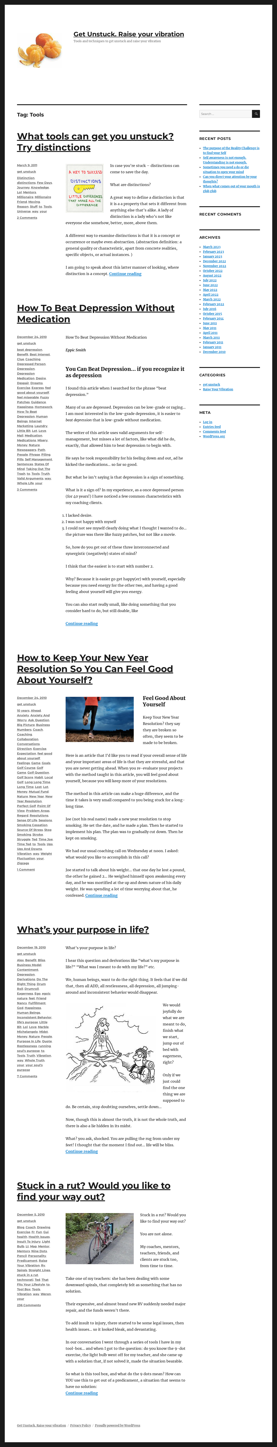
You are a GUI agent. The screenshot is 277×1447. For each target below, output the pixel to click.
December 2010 (214, 352)
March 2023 (211, 247)
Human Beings (28, 1012)
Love (42, 430)
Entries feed (212, 427)
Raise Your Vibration (218, 389)
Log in (207, 422)
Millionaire (25, 197)
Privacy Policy (80, 1425)
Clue (20, 359)
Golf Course (26, 767)
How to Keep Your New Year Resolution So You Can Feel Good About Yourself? (95, 668)
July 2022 (210, 280)
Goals (46, 763)
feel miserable (28, 397)
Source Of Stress (30, 829)
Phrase (34, 454)
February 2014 (213, 318)
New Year (36, 796)
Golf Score (25, 777)
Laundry (41, 426)
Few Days (44, 182)
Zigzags (23, 863)
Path (41, 450)
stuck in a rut (27, 1275)
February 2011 (213, 342)
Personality (37, 1256)
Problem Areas (37, 810)
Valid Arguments (30, 478)
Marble (43, 1027)
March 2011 (211, 338)
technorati (25, 1279)
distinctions (26, 182)
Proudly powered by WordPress (117, 1425)
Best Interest (40, 354)
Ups (50, 844)
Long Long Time (37, 782)
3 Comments (27, 489)
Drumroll (32, 988)
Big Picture (26, 725)
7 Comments (27, 1076)
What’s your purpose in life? (83, 929)
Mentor (43, 1246)
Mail (20, 435)
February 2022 (213, 304)
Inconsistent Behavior (34, 1017)
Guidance (38, 402)
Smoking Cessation (32, 825)
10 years (23, 710)
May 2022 (210, 290)
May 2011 (209, 328)
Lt (27, 1246)
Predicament (27, 1260)
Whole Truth (35, 1060)
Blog (20, 1227)
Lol (19, 192)
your (43, 211)
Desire (41, 378)
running (44, 1046)
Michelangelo (27, 1031)
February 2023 (213, 252)
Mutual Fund (39, 791)
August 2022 (212, 276)
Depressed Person (31, 364)
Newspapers (26, 450)
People (22, 454)
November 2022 (214, 266)
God (20, 1008)
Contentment (27, 969)
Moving (34, 202)
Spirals (22, 1270)
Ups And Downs (29, 849)
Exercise (23, 388)
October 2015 (212, 314)
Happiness (25, 407)
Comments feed (214, 432)
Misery (42, 440)
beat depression (29, 349)
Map (33, 1246)
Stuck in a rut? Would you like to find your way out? (94, 1191)
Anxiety (23, 715)
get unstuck (26, 171)
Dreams (36, 383)
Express (38, 388)
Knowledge (40, 187)
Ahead (36, 710)
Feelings (23, 763)
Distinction (26, 178)
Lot (34, 430)
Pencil (22, 1256)
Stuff (33, 206)
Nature (34, 445)
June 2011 (210, 323)
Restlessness (27, 1046)
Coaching (32, 359)
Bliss (41, 960)
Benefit (22, 354)
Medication (33, 435)
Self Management (38, 459)
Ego (38, 993)
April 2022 (210, 295)
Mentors (29, 192)
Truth (45, 473)
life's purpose (27, 1022)
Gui (46, 1232)
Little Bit (24, 430)
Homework (43, 407)
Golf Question (38, 772)
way (35, 211)
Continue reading (125, 273)
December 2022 (214, 261)
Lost (38, 787)
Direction (24, 748)
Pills (20, 459)
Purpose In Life (29, 1041)
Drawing (43, 1227)
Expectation (26, 753)
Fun (39, 1232)
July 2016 (209, 309)
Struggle (23, 839)
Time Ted (24, 844)
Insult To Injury (29, 1241)
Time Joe (46, 839)
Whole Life (25, 483)
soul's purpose (28, 1050)
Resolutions (39, 815)
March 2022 (212, 299)
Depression (26, 368)
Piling (45, 454)
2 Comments (27, 217)
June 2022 (210, 285)
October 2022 (213, 271)
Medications (26, 440)
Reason (23, 206)
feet (32, 998)
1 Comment (26, 869)
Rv (43, 1265)
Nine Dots (39, 1251)
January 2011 (212, 347)
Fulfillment (37, 1003)
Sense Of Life (27, 820)
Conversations (28, 744)
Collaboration (27, 739)
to (40, 206)
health (22, 1237)
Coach (38, 729)
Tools (48, 206)
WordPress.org (214, 436)
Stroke (37, 834)
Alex (20, 960)
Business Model (29, 965)
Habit (39, 777)
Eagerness (25, 993)
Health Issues (39, 1237)
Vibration (24, 853)
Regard (22, 815)
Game (35, 763)
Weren (46, 1294)
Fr (33, 1232)
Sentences (25, 464)
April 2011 (210, 333)
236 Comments (29, 1305)
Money (22, 445)
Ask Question (38, 720)
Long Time (25, 787)
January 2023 (212, 256)
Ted (34, 839)
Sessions (45, 820)
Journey (23, 187)
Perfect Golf (26, 806)
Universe (24, 211)
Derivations (26, 979)
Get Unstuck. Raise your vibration (129, 34)
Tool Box (24, 1289)
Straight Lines (39, 1270)
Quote (47, 1041)
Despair (23, 383)
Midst (43, 1031)
